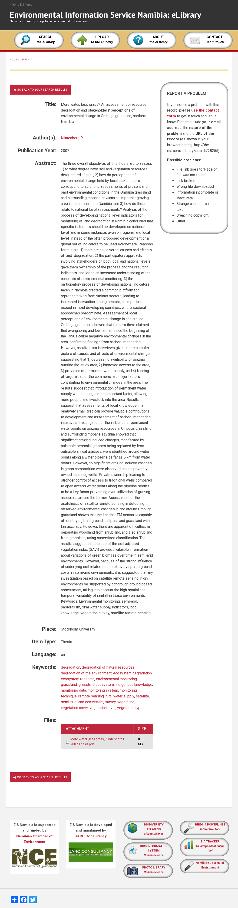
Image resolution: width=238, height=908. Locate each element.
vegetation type (129, 708)
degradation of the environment (86, 673)
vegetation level (102, 708)
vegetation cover (74, 708)
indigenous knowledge (134, 684)
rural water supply (120, 696)
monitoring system (103, 690)
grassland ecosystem (96, 684)
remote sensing (91, 696)
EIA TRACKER (210, 841)
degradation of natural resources (108, 667)
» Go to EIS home (21, 4)
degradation (70, 667)
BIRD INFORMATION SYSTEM (154, 850)
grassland (69, 684)
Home (13, 59)
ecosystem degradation (132, 673)
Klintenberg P (72, 138)
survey (110, 702)
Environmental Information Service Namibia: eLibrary (105, 14)
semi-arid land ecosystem (82, 702)
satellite (142, 696)
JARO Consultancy (91, 836)
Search (25, 59)
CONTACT (215, 37)
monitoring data (73, 690)
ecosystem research (77, 679)
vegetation (126, 702)
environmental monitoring (116, 679)
